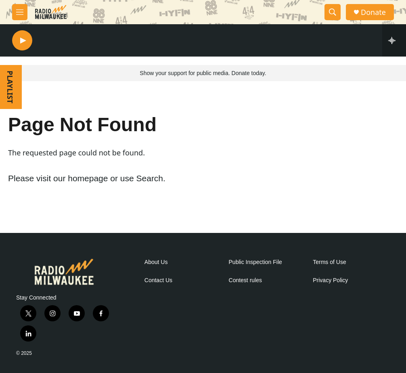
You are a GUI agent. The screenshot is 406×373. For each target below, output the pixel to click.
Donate (373, 12)
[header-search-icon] (332, 12)
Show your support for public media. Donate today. (203, 73)
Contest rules (245, 280)
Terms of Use (329, 262)
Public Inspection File (255, 262)
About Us (156, 262)
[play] (22, 40)
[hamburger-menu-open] (19, 12)
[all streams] (394, 40)
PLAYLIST (10, 87)
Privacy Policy (330, 280)
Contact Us (158, 280)
